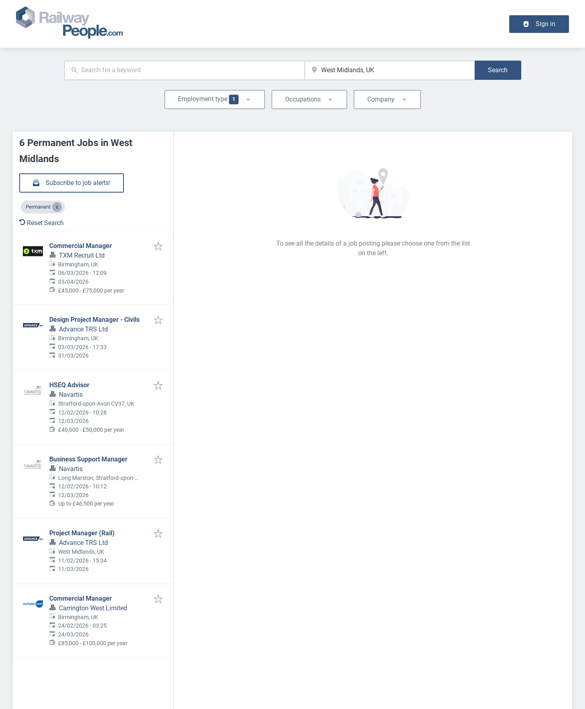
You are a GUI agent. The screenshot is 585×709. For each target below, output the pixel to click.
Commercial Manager (80, 246)
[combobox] (184, 70)
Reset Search (41, 223)
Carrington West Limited (93, 608)
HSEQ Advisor (69, 385)
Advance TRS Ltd (83, 329)
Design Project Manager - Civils (94, 319)
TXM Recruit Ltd (82, 255)
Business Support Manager (88, 459)
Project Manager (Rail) (82, 533)
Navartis (71, 394)
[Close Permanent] (57, 207)
